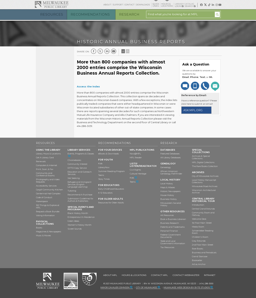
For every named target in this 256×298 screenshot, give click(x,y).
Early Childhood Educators (111, 189)
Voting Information (45, 215)
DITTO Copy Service (77, 168)
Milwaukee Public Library (52, 4)
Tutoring (72, 190)
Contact (129, 4)
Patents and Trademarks (172, 227)
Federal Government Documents (170, 235)
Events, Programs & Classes (81, 153)
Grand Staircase (199, 256)
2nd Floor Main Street (202, 244)
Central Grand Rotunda (203, 208)
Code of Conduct (44, 197)
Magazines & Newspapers (48, 231)
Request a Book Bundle (47, 211)
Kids (100, 163)
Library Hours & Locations (48, 153)
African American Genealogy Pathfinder (171, 172)
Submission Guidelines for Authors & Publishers (80, 199)
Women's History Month (80, 225)
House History (167, 195)
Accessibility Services (46, 185)
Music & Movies (43, 235)
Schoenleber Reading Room (202, 231)
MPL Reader (136, 157)
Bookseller (197, 260)
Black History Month (78, 213)
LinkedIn (107, 51)
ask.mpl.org (193, 110)
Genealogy (165, 167)
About (107, 4)
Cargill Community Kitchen (49, 189)
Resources (51, 14)
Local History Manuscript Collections (204, 181)
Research (129, 14)
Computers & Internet (46, 165)
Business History (168, 199)
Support (118, 4)
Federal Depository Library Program (89, 279)
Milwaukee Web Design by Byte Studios (187, 287)
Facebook (93, 51)
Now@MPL (135, 153)
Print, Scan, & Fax (44, 169)
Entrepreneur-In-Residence (81, 217)
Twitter (100, 51)
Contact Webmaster (185, 275)
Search (190, 6)
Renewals (41, 161)
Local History (166, 183)
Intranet (209, 275)
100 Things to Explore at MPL (47, 206)
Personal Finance (169, 231)
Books (39, 227)
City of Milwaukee (71, 281)
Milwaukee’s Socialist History (170, 204)
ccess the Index (89, 86)
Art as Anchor (199, 264)
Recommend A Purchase (80, 194)
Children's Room (200, 237)
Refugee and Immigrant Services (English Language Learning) (79, 184)
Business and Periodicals (204, 252)
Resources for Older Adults (111, 202)
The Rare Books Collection (205, 166)
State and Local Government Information (172, 242)
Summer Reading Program (111, 171)
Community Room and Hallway (203, 213)
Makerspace (42, 201)
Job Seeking (74, 178)
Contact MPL (159, 275)
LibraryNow (104, 167)
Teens (101, 175)
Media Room (198, 226)
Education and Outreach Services (80, 173)
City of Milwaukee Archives (205, 176)
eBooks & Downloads (108, 153)
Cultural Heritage (138, 173)
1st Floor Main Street (202, 223)
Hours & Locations (134, 275)
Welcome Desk (199, 219)
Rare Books (197, 248)
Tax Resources (167, 247)
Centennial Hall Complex (48, 193)
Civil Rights (135, 169)
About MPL (110, 275)
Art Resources (167, 215)
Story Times (104, 179)
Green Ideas (73, 221)
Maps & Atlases (167, 187)
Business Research (169, 223)
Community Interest (77, 164)
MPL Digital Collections (203, 162)
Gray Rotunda (199, 241)
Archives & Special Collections (201, 157)
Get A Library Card (45, 157)
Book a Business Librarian (173, 219)
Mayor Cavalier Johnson (114, 287)
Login (179, 6)
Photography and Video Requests (48, 180)
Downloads (143, 4)
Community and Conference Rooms (45, 174)
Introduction (198, 205)
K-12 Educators (105, 192)
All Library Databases (170, 157)
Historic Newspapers (170, 191)
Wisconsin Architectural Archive (204, 191)
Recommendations (90, 14)
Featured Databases (170, 153)
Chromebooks (74, 160)
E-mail (113, 51)
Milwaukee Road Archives (204, 186)
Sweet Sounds (75, 228)
